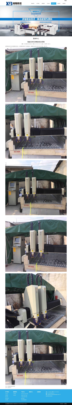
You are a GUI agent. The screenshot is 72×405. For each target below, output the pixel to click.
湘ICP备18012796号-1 (23, 403)
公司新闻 (14, 393)
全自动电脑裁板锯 (23, 399)
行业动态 (14, 395)
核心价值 (6, 396)
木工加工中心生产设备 (24, 393)
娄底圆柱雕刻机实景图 (11, 386)
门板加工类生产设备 (24, 396)
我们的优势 (7, 398)
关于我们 (38, 3)
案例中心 (53, 3)
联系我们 (64, 3)
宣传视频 (6, 399)
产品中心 (48, 3)
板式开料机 (22, 398)
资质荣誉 (6, 395)
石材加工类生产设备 (24, 395)
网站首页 (32, 3)
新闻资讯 (43, 3)
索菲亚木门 (9, 387)
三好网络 (65, 403)
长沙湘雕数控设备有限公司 (9, 403)
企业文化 (6, 393)
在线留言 (58, 3)
